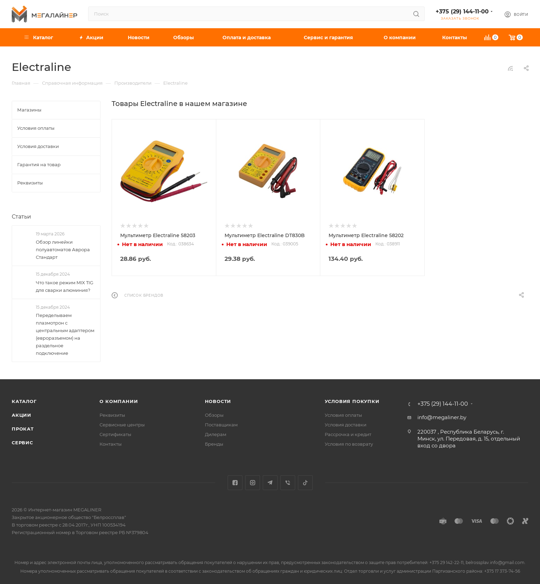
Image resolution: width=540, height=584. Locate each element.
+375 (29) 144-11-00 (462, 11)
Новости (218, 401)
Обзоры (214, 415)
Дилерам (215, 434)
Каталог (24, 401)
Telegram (270, 482)
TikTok (305, 482)
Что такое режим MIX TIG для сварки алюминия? (64, 286)
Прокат (23, 429)
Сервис (22, 442)
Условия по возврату (349, 444)
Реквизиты (112, 415)
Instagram (252, 482)
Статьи (21, 216)
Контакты (111, 444)
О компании (119, 401)
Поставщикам (221, 424)
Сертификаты (115, 434)
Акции (21, 415)
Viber (287, 482)
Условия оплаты (343, 415)
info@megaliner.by (441, 417)
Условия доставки (345, 424)
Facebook (235, 482)
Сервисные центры (122, 424)
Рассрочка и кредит (348, 434)
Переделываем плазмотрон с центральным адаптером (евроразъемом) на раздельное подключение (65, 334)
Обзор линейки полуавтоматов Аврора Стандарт (63, 249)
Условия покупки (352, 401)
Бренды (214, 444)
